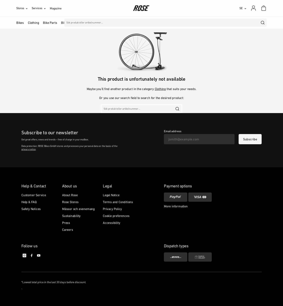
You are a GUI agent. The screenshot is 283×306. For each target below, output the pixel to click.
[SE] (242, 8)
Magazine (55, 8)
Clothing (160, 89)
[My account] (253, 8)
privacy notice (28, 149)
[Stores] (24, 8)
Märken (103, 22)
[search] (263, 23)
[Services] (41, 8)
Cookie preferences (116, 216)
